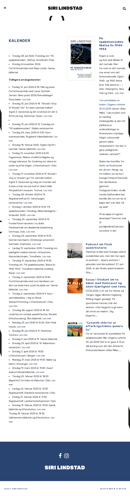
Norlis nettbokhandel (110, 165)
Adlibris (107, 173)
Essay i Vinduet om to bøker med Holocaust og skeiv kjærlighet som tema (106, 283)
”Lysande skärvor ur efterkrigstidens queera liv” (104, 326)
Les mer (26, 99)
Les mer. (47, 190)
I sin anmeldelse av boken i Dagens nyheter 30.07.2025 (112, 104)
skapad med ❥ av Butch (113, 488)
